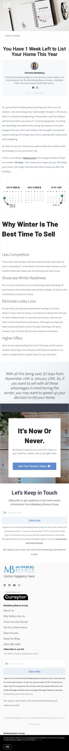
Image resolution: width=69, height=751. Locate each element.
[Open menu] (65, 5)
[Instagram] (19, 585)
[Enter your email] (37, 512)
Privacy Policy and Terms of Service (18, 694)
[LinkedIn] (9, 585)
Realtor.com (29, 157)
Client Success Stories (16, 621)
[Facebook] (5, 585)
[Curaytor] (16, 599)
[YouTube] (14, 585)
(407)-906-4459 (12, 644)
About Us (9, 610)
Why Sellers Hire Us (14, 616)
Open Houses (11, 633)
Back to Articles (13, 35)
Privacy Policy (34, 724)
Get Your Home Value (15, 627)
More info (39, 740)
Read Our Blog (12, 638)
